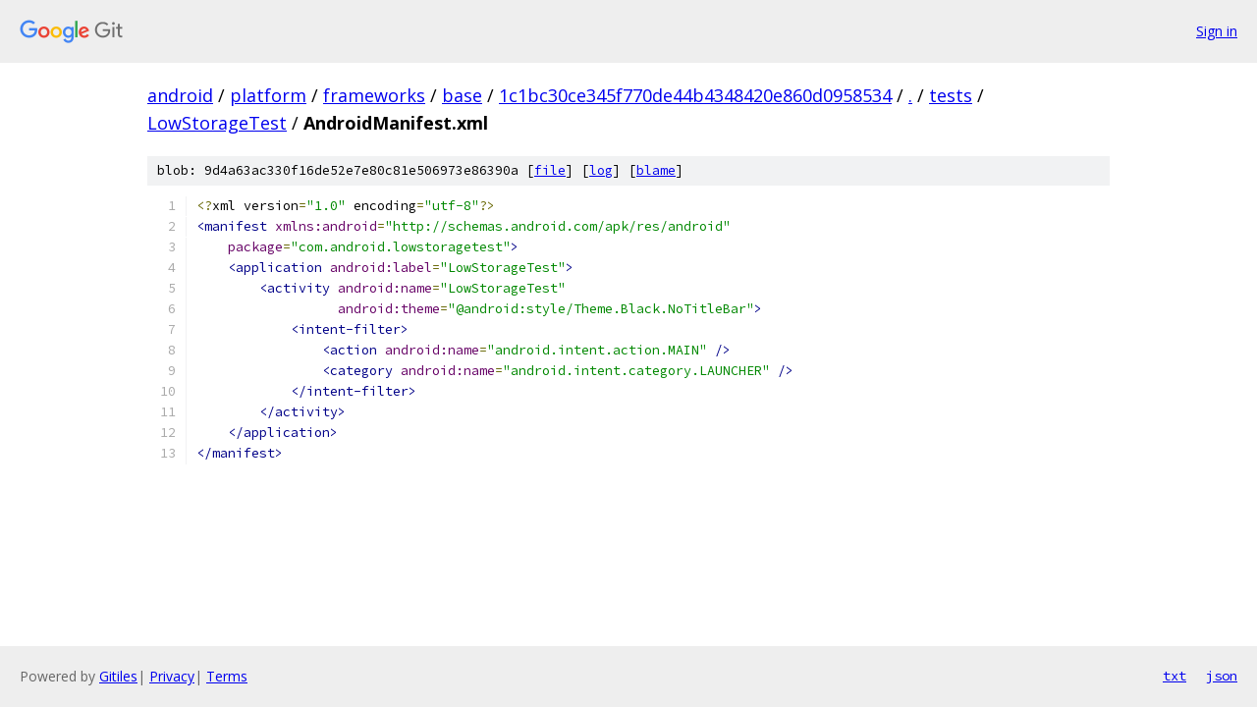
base (462, 95)
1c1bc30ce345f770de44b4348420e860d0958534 (695, 95)
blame (656, 170)
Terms (226, 676)
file (550, 170)
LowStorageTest (217, 123)
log (601, 170)
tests (950, 95)
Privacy (171, 676)
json (1221, 675)
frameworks (374, 95)
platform (268, 95)
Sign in (1216, 31)
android (180, 95)
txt (1174, 675)
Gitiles (118, 676)
